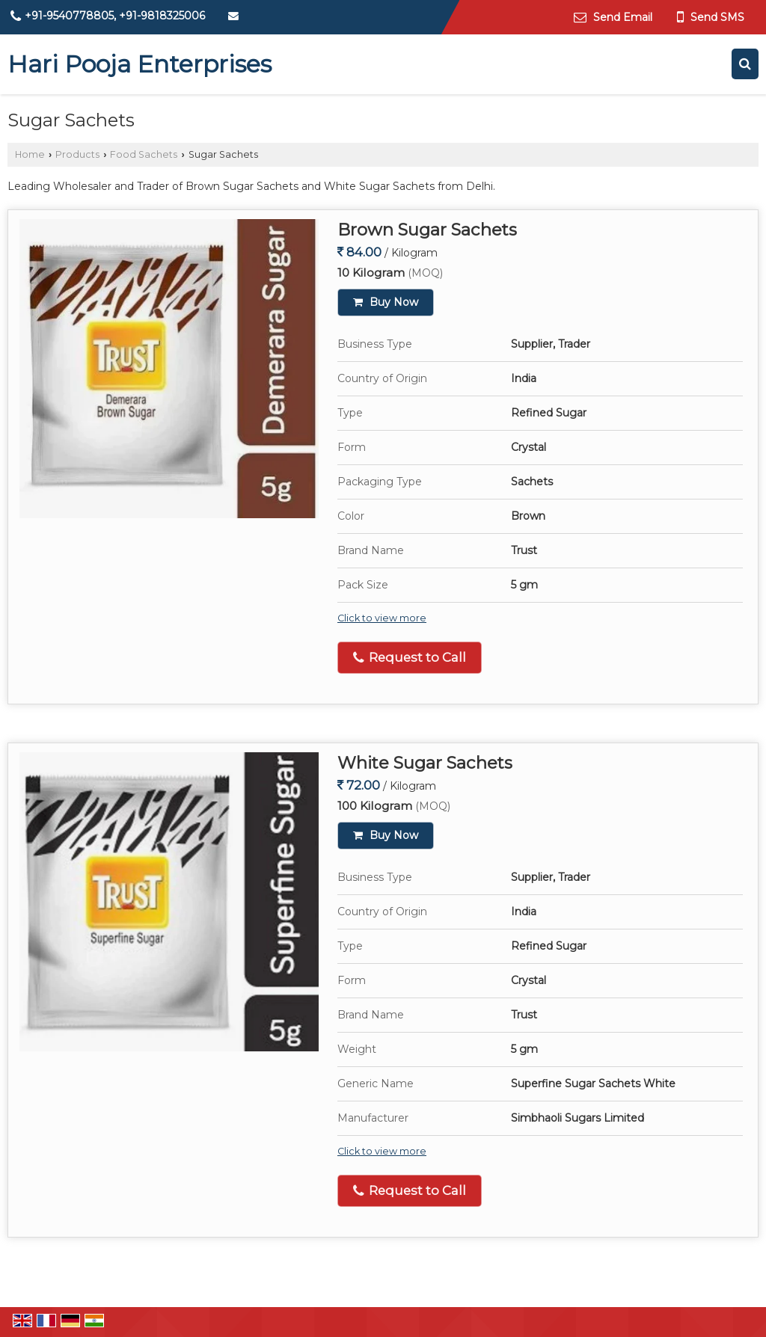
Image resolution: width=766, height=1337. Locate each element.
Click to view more (381, 618)
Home (30, 154)
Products (77, 154)
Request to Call (409, 658)
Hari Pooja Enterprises (139, 64)
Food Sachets (143, 154)
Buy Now (385, 302)
